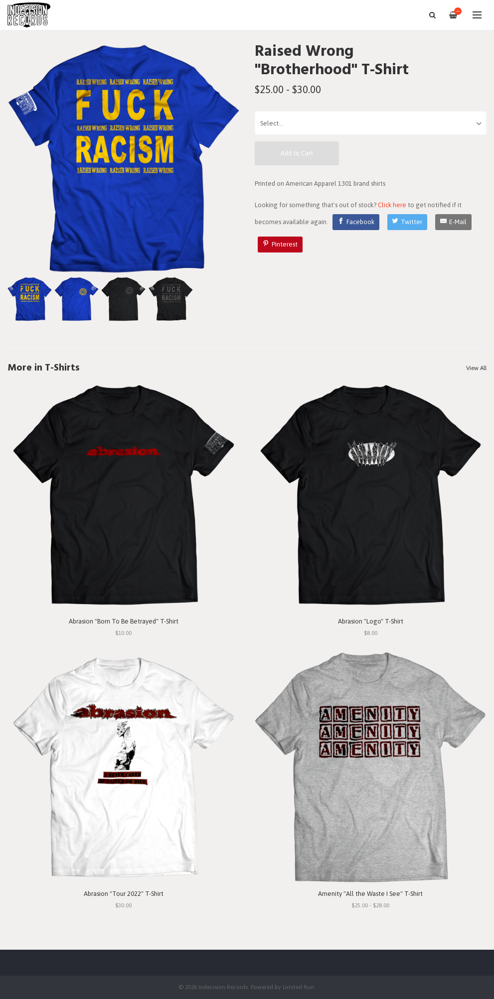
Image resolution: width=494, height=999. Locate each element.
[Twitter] (407, 222)
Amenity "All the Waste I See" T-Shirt (370, 893)
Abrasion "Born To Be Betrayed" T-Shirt (123, 621)
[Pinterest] (280, 244)
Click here (392, 205)
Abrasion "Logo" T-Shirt (370, 621)
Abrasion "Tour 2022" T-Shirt (124, 893)
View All (476, 368)
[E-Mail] (453, 222)
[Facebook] (355, 222)
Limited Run (298, 987)
